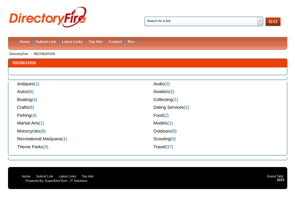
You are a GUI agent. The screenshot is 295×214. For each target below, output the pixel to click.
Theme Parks (30, 146)
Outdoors (162, 131)
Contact (115, 42)
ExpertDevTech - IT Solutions (66, 180)
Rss (131, 42)
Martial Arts (28, 123)
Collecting (163, 99)
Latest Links (72, 42)
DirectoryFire (19, 54)
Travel (159, 146)
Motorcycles (28, 131)
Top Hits (96, 42)
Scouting (162, 138)
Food (158, 115)
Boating (24, 99)
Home (25, 42)
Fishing (24, 115)
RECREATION (44, 54)
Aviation (161, 91)
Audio (159, 83)
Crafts (23, 107)
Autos (22, 91)
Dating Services (169, 107)
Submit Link (46, 42)
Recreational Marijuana (39, 138)
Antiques (25, 83)
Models (161, 123)
